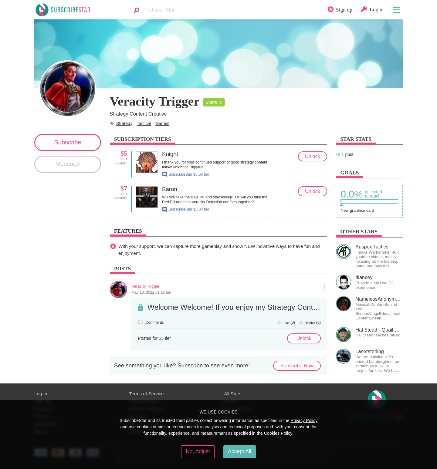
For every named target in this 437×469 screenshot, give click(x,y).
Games (162, 123)
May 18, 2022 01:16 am (151, 292)
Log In (40, 393)
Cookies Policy (278, 433)
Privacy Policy (303, 420)
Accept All (239, 451)
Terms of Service (146, 393)
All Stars (233, 393)
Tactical (144, 123)
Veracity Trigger (145, 286)
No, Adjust (198, 451)
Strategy (124, 123)
